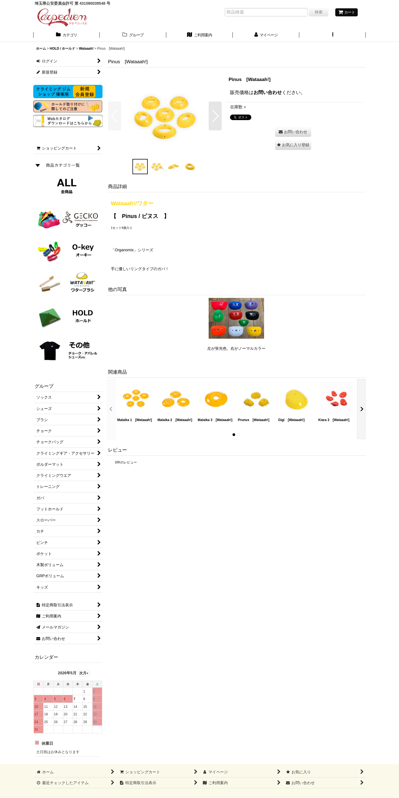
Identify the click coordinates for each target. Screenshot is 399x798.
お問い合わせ (268, 92)
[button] (332, 35)
